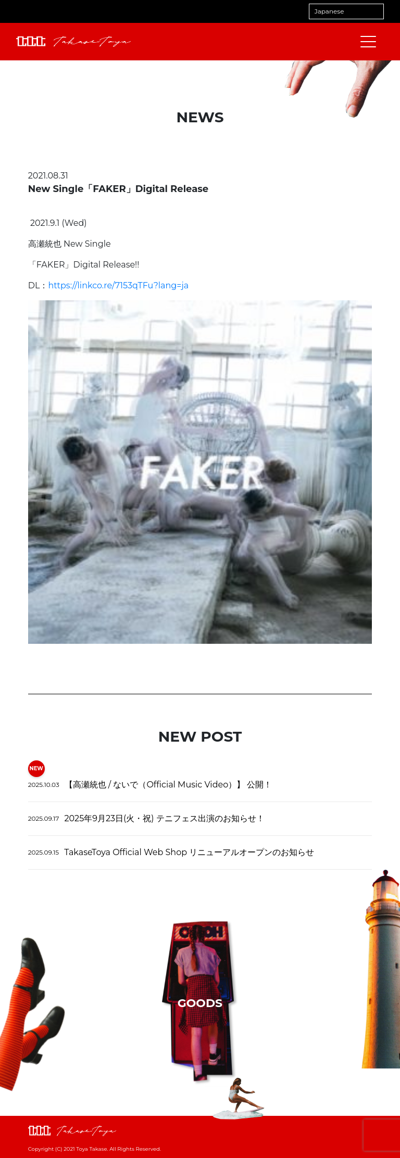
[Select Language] (346, 11)
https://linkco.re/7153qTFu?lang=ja (118, 285)
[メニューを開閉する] (368, 41)
